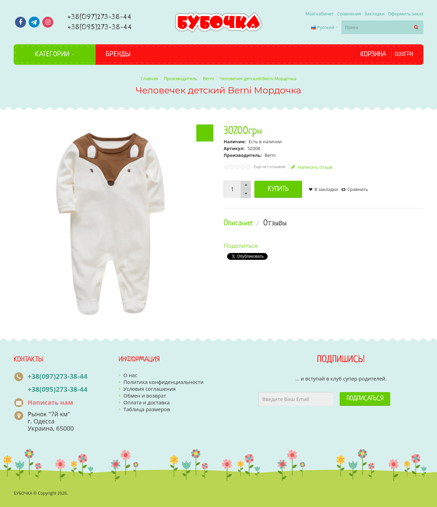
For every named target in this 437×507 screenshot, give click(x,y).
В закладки (326, 189)
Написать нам (50, 402)
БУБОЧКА (23, 493)
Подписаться (365, 398)
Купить (278, 189)
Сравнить (357, 189)
